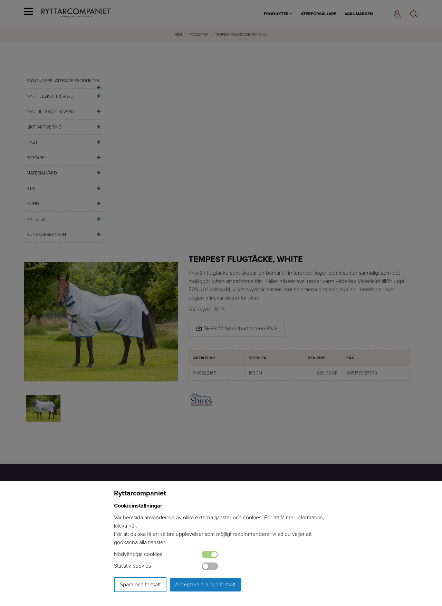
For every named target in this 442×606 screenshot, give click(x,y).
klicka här (125, 526)
